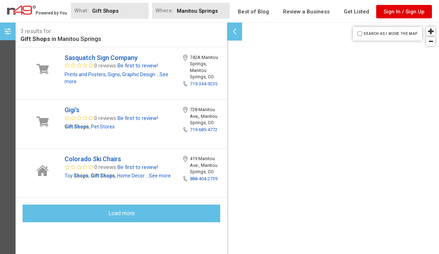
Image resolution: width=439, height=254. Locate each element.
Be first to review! (138, 65)
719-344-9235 (203, 83)
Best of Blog (253, 11)
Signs (114, 74)
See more (160, 176)
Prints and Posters (85, 74)
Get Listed (356, 11)
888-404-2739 (203, 178)
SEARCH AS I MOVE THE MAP (390, 34)
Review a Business (306, 11)
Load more (121, 213)
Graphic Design (138, 74)
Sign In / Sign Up (404, 11)
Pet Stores (103, 126)
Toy (77, 176)
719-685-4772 (203, 129)
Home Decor (131, 176)
